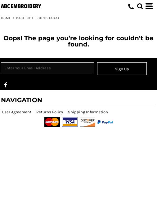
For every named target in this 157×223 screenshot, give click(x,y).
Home (6, 18)
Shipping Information (88, 112)
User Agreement (16, 112)
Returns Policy (49, 112)
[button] (140, 6)
